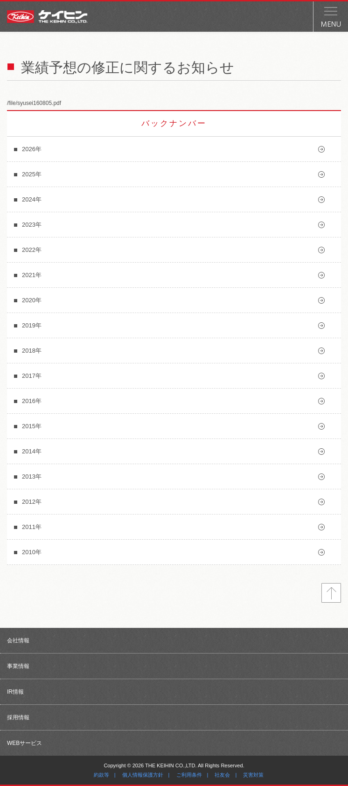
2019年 (32, 325)
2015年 (32, 426)
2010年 (32, 552)
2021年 (32, 274)
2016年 (32, 400)
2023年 (32, 224)
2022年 (32, 249)
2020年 (32, 300)
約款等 (101, 775)
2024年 (32, 199)
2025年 (32, 174)
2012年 (32, 501)
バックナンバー (174, 123)
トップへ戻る (331, 593)
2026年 (32, 149)
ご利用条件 (189, 775)
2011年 (32, 526)
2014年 (32, 451)
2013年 (32, 476)
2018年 (32, 350)
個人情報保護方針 (142, 775)
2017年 (32, 375)
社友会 (222, 775)
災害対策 (253, 775)
